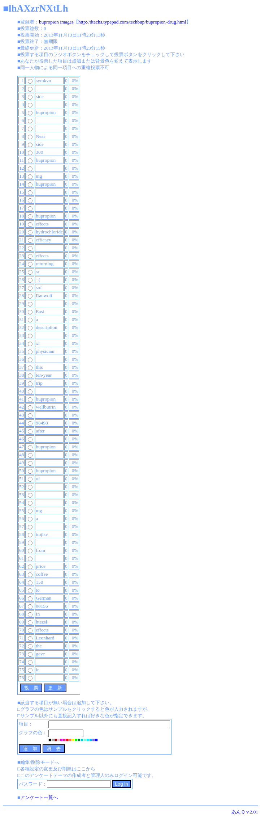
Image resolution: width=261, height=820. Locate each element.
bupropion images (56, 22)
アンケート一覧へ (39, 797)
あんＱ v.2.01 (244, 812)
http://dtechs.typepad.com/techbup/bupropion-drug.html (132, 22)
